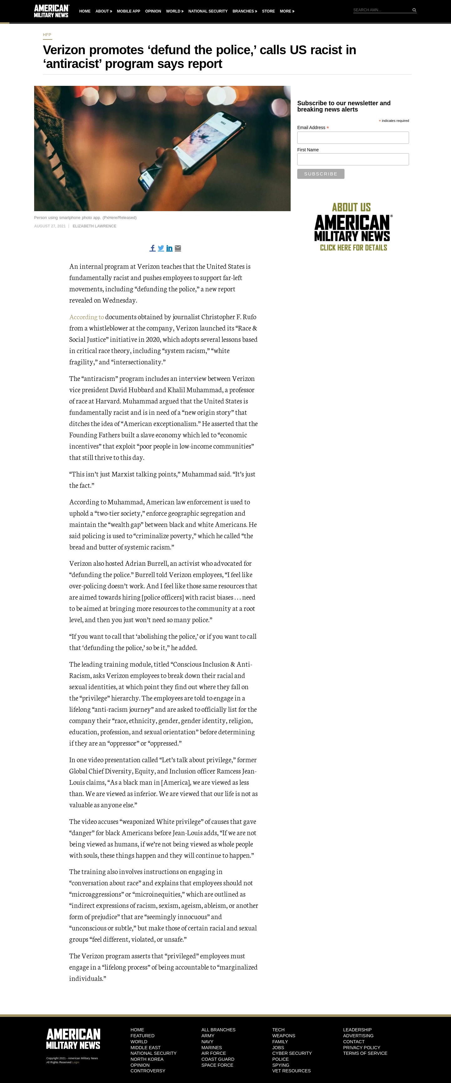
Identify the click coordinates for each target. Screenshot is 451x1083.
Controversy (148, 1070)
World (173, 11)
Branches (243, 11)
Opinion (153, 11)
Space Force (217, 1064)
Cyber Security (292, 1053)
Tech (278, 1029)
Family (280, 1041)
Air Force (213, 1053)
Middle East (146, 1047)
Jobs (278, 1047)
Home (85, 11)
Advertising (358, 1035)
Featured (143, 1035)
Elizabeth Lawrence (94, 226)
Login (75, 1062)
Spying (280, 1064)
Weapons (283, 1035)
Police (280, 1059)
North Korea (147, 1059)
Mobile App (128, 11)
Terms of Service (365, 1053)
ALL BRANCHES (218, 1029)
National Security (208, 11)
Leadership (357, 1029)
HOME (137, 1029)
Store (268, 11)
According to (87, 316)
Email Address (313, 128)
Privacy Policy (362, 1047)
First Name (308, 149)
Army (208, 1035)
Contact (354, 1041)
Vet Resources (291, 1070)
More (285, 11)
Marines (211, 1047)
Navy (207, 1041)
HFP (47, 34)
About (102, 11)
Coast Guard (217, 1059)
